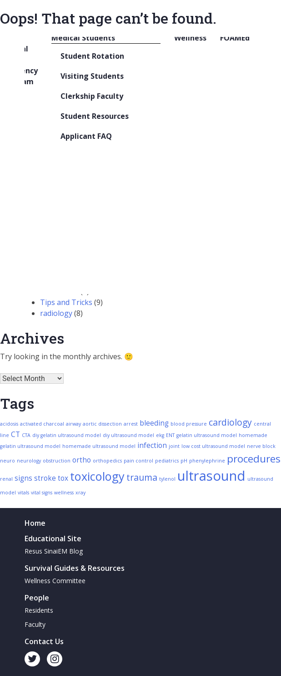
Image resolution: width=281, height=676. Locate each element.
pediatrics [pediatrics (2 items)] (167, 460)
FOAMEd (235, 38)
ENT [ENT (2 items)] (170, 435)
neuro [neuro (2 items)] (7, 460)
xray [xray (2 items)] (80, 492)
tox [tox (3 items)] (63, 478)
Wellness (190, 38)
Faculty (35, 624)
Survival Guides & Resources (75, 568)
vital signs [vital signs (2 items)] (41, 492)
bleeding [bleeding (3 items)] (154, 423)
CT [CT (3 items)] (15, 434)
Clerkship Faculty (91, 96)
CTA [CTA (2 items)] (26, 435)
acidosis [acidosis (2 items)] (9, 424)
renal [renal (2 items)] (6, 479)
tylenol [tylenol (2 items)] (167, 479)
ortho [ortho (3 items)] (81, 460)
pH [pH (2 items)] (184, 460)
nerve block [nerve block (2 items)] (261, 446)
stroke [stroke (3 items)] (45, 478)
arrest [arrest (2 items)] (131, 424)
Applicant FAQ (86, 136)
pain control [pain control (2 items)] (138, 460)
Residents (39, 610)
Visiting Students (92, 76)
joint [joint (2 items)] (174, 446)
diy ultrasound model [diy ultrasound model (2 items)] (128, 435)
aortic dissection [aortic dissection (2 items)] (102, 424)
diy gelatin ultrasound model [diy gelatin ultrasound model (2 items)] (66, 435)
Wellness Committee (55, 580)
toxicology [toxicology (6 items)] (97, 476)
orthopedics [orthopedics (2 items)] (107, 460)
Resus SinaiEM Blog (54, 551)
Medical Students (83, 38)
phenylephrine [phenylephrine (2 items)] (207, 460)
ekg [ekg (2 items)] (160, 435)
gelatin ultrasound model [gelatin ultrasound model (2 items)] (206, 435)
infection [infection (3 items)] (152, 445)
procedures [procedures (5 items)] (254, 459)
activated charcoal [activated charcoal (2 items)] (42, 424)
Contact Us (44, 641)
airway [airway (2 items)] (73, 424)
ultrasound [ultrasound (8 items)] (211, 476)
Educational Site (53, 539)
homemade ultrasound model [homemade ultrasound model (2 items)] (98, 446)
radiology (56, 313)
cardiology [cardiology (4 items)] (230, 422)
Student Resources (94, 116)
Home (35, 523)
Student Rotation (92, 56)
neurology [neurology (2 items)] (29, 460)
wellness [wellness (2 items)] (64, 492)
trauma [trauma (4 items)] (141, 477)
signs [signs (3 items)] (23, 478)
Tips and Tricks (66, 302)
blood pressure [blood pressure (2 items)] (189, 424)
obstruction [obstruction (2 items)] (56, 460)
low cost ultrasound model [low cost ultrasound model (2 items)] (213, 446)
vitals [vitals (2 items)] (23, 492)
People (37, 598)
